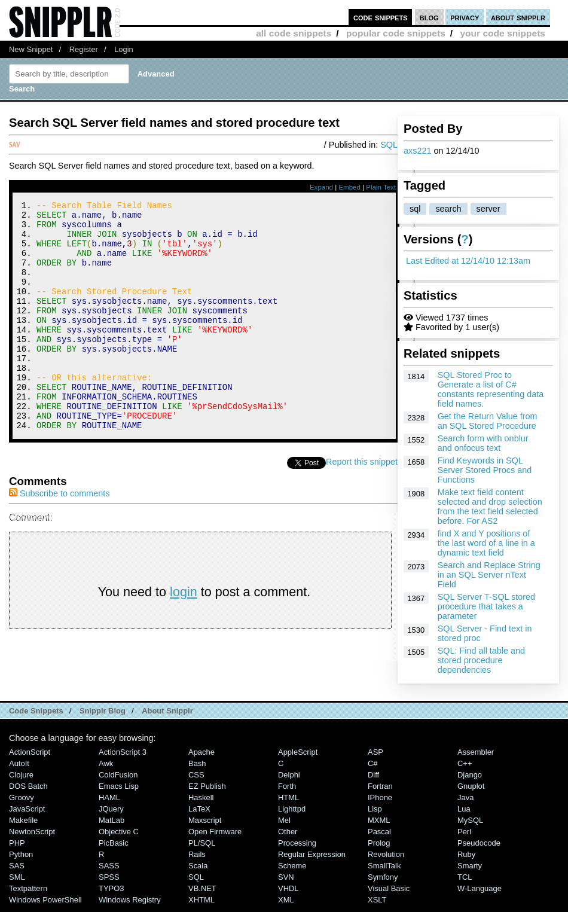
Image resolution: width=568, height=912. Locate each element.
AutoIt (19, 769)
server (488, 208)
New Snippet (31, 49)
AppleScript (297, 758)
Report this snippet (362, 505)
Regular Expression (312, 860)
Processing (297, 848)
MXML (379, 826)
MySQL (470, 826)
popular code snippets (395, 33)
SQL (389, 145)
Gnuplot (470, 792)
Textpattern (28, 894)
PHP (17, 848)
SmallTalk (384, 871)
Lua (464, 814)
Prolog (379, 848)
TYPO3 (111, 894)
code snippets (380, 17)
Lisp (375, 814)
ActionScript (29, 758)
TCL (464, 883)
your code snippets (502, 33)
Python (21, 860)
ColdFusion (118, 780)
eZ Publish (207, 792)
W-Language (479, 894)
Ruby (466, 860)
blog (429, 17)
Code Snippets (36, 716)
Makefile (23, 826)
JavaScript (27, 814)
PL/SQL (201, 848)
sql (415, 208)
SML (17, 883)
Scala (197, 871)
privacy (464, 17)
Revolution (386, 860)
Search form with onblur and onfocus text (483, 443)
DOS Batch (28, 792)
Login (123, 49)
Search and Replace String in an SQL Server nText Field (489, 574)
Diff (373, 780)
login (183, 634)
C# (373, 769)
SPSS (109, 883)
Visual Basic (389, 894)
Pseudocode (478, 848)
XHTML (201, 905)
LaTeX (199, 814)
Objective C (119, 837)
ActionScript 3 (122, 758)
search (448, 208)
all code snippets (293, 33)
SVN (286, 883)
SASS (109, 871)
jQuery (111, 814)
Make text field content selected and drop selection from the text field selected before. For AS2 (490, 506)
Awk (106, 769)
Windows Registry (130, 905)
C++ (464, 769)
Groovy (21, 803)
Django (469, 780)
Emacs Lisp (119, 792)
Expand (321, 187)
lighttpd (292, 814)
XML (286, 905)
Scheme (292, 871)
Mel (284, 826)
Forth (287, 792)
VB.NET (202, 894)
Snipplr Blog (103, 716)
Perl (464, 837)
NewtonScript (32, 837)
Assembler (475, 758)
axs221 (417, 150)
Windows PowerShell (45, 905)
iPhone (380, 803)
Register (83, 49)
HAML (109, 803)
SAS (17, 871)
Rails (197, 860)
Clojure (21, 780)
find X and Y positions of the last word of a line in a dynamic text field (486, 543)
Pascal (379, 837)
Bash (197, 769)
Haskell (200, 803)
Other (287, 837)
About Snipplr (167, 716)
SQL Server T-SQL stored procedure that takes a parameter (486, 606)
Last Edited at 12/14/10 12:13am (468, 261)
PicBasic (114, 848)
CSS (196, 780)
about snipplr (518, 17)
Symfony (383, 883)
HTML (288, 803)
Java (465, 803)
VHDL (288, 894)
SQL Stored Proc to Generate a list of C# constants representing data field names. (491, 389)
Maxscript (204, 826)
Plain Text (381, 187)
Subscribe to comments (59, 536)
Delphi (289, 780)
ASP (375, 758)
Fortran (380, 792)
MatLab (111, 826)
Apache (201, 758)
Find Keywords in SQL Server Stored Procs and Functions (485, 470)
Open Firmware (215, 837)
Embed (349, 187)
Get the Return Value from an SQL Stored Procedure (488, 421)
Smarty (469, 871)
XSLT (377, 905)
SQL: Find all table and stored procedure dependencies (481, 660)
